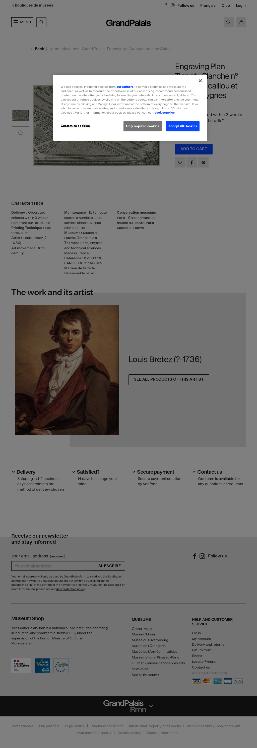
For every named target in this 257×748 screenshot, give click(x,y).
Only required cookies (142, 126)
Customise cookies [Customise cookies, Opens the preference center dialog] (75, 125)
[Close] (200, 80)
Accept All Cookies (182, 126)
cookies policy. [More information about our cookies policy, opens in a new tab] (165, 112)
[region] (130, 107)
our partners (124, 86)
